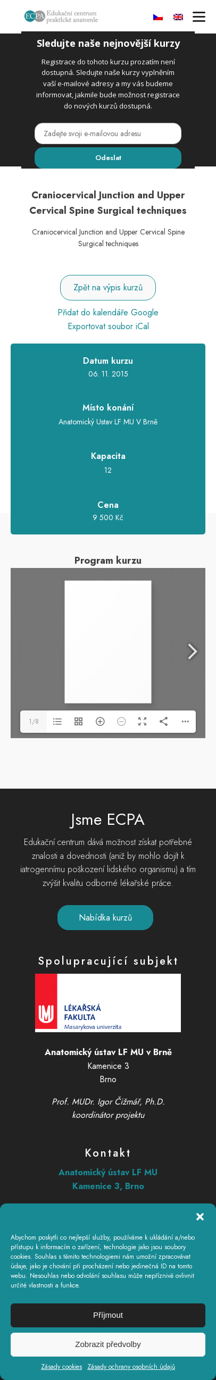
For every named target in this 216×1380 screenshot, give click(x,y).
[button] (200, 1216)
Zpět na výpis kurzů (108, 287)
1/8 (34, 721)
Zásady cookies (61, 1366)
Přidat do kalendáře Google (108, 312)
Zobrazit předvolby (107, 1344)
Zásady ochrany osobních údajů (131, 1366)
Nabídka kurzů (105, 917)
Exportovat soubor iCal (108, 326)
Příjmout (108, 1314)
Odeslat (108, 158)
